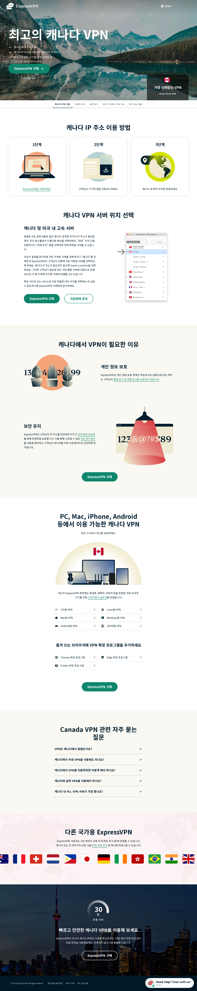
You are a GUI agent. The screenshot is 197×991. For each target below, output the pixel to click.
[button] (96, 749)
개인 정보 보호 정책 (55, 983)
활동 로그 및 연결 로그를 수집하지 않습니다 (136, 379)
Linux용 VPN (121, 609)
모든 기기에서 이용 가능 (114, 104)
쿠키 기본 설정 (82, 983)
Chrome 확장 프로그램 (75, 657)
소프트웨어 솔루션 (97, 597)
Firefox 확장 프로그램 (75, 665)
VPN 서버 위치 (99, 845)
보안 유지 (94, 104)
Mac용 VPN (75, 618)
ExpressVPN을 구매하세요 (36, 189)
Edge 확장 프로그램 (121, 657)
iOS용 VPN (75, 609)
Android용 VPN (75, 626)
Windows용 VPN (121, 618)
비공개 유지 (80, 104)
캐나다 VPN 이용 (62, 104)
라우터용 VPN (121, 626)
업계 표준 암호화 (86, 434)
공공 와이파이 (88, 438)
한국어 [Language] (168, 6)
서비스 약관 (69, 983)
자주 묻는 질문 (135, 104)
